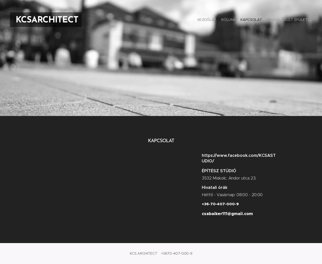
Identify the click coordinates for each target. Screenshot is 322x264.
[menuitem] (297, 20)
